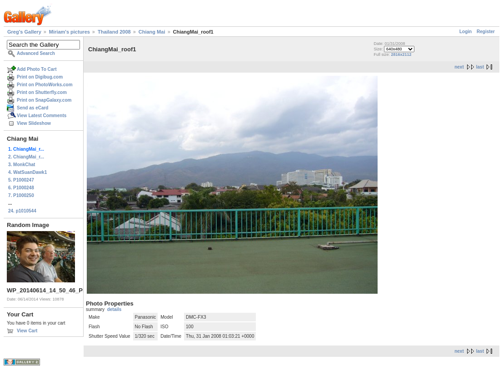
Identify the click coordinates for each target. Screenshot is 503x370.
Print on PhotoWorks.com (45, 84)
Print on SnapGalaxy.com (44, 100)
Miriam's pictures (69, 32)
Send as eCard (32, 107)
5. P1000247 (21, 180)
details (114, 309)
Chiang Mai (152, 32)
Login (465, 31)
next (459, 66)
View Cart (27, 330)
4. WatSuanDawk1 (27, 172)
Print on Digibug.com (40, 76)
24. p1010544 (22, 210)
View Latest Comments (41, 115)
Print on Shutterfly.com (42, 92)
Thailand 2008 (114, 32)
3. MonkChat (21, 164)
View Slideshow (34, 123)
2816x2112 (401, 54)
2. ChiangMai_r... (26, 156)
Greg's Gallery (24, 32)
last (480, 66)
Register (486, 31)
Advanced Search (36, 53)
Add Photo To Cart (37, 69)
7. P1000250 (21, 195)
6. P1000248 (21, 187)
